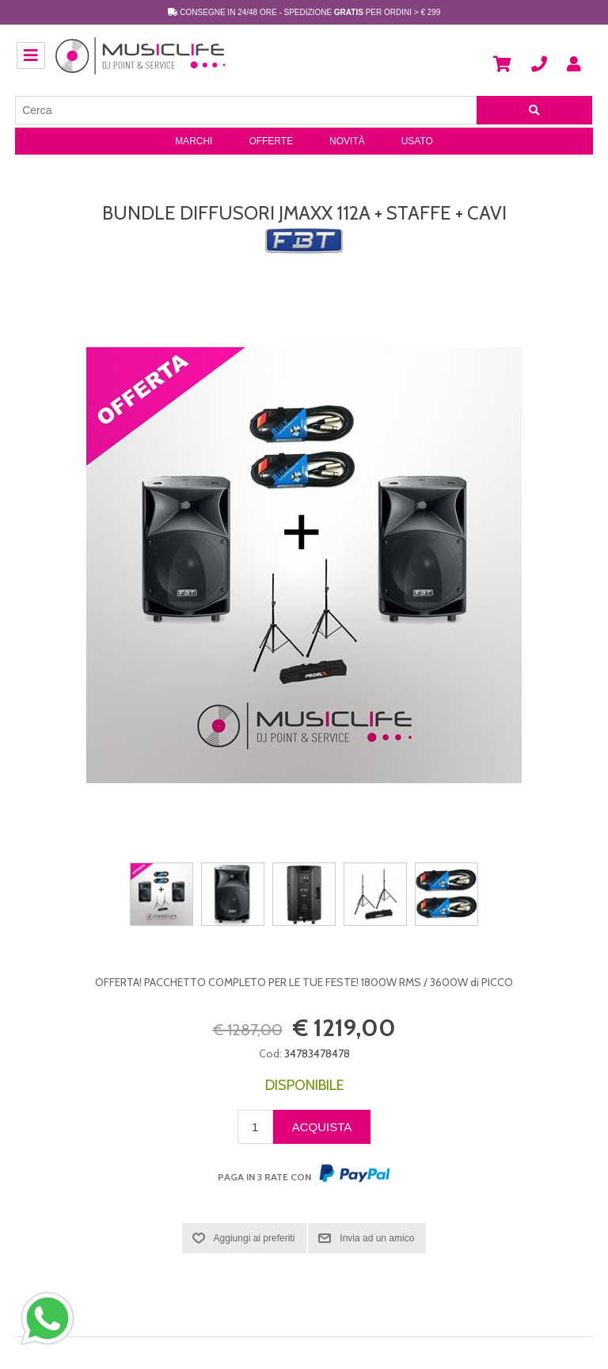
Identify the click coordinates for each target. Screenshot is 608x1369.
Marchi (193, 141)
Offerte (271, 141)
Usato (417, 141)
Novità (347, 141)
